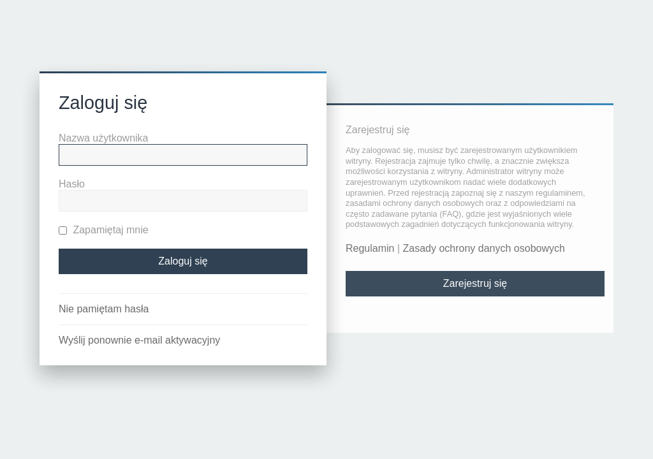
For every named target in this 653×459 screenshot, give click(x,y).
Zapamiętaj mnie (104, 229)
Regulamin (370, 248)
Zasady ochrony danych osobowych (484, 248)
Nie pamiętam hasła (104, 308)
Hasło (72, 183)
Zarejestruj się (475, 283)
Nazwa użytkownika (104, 138)
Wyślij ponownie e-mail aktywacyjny (139, 340)
